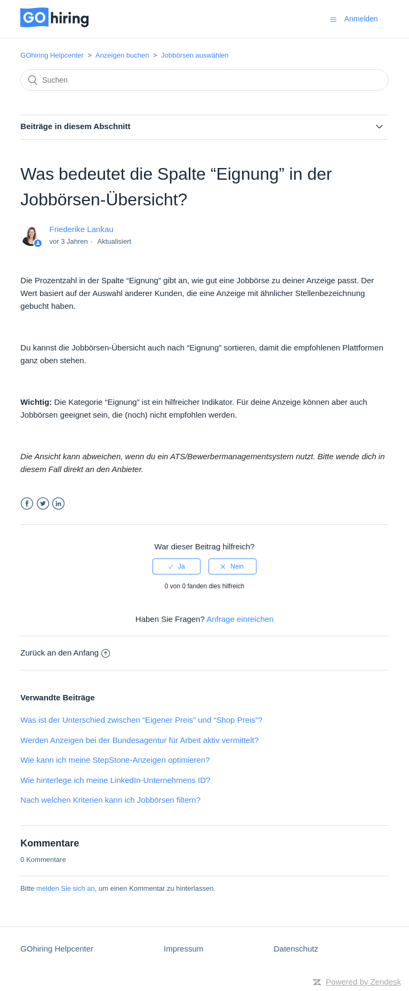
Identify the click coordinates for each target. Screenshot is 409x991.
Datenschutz (296, 948)
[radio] (177, 566)
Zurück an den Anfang (65, 652)
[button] (333, 19)
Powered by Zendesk (363, 981)
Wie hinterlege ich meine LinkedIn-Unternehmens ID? (115, 780)
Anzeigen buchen (122, 55)
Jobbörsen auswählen (194, 55)
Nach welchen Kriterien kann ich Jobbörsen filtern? (110, 799)
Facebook (27, 503)
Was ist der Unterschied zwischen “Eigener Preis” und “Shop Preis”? (141, 719)
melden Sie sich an (65, 888)
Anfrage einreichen (240, 619)
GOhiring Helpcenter (52, 55)
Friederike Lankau (82, 229)
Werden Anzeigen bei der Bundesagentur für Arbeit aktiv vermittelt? (139, 740)
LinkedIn (58, 503)
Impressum (183, 948)
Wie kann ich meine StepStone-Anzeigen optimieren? (115, 759)
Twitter (43, 503)
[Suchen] (204, 80)
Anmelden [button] (361, 18)
